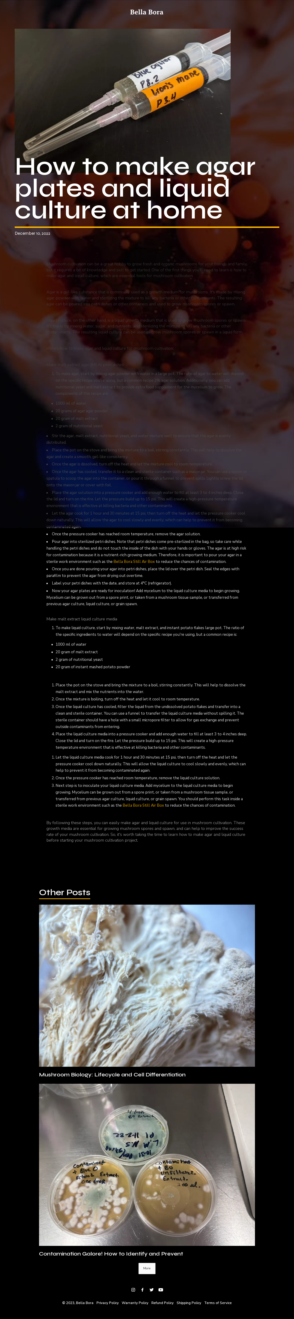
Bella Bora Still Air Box (134, 563)
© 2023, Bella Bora (77, 1303)
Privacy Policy (107, 1303)
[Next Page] (147, 1268)
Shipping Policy (189, 1303)
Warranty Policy (135, 1303)
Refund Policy (162, 1303)
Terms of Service (218, 1303)
